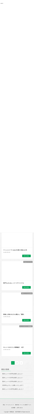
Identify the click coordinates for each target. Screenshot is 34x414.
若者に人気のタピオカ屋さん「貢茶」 (14, 314)
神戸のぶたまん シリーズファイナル (13, 283)
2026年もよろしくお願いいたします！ (13, 385)
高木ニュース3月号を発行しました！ (12, 377)
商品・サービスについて (8, 404)
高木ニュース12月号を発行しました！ (13, 389)
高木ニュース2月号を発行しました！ (12, 381)
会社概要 (13, 407)
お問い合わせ (20, 407)
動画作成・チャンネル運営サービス (23, 404)
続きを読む (26, 256)
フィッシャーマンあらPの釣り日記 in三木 (15, 250)
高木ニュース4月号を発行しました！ (12, 373)
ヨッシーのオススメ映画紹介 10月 (13, 347)
